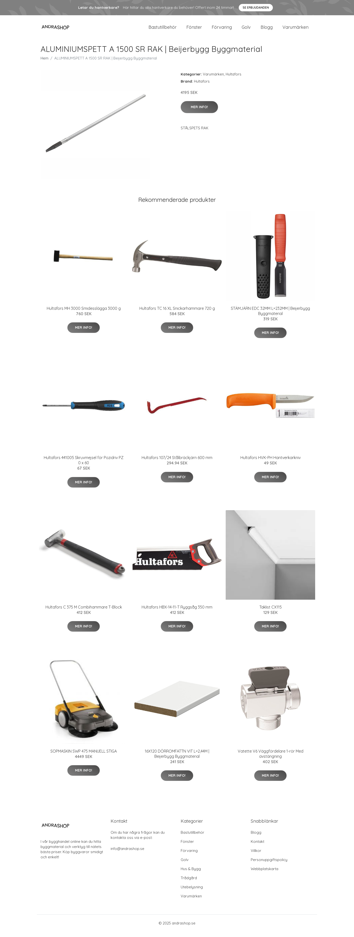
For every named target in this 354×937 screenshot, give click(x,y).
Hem (44, 63)
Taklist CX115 (270, 612)
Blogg (267, 30)
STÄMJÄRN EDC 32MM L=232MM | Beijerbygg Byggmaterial (270, 316)
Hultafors (233, 79)
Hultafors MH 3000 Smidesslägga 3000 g (84, 313)
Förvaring (222, 30)
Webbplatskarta (264, 874)
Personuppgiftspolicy (269, 865)
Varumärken (295, 30)
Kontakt (257, 847)
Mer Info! (199, 112)
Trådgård (189, 883)
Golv (246, 30)
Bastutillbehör (162, 30)
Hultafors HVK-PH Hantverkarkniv (270, 463)
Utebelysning (192, 892)
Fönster (194, 30)
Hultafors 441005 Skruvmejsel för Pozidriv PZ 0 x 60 (83, 466)
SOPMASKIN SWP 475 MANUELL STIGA (83, 756)
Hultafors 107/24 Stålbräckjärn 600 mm (177, 463)
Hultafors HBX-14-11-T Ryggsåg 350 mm (177, 612)
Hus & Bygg (191, 874)
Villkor (256, 856)
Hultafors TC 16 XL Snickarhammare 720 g (177, 313)
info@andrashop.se (127, 854)
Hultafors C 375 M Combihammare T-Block (83, 612)
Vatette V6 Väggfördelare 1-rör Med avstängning (270, 759)
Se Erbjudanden (256, 7)
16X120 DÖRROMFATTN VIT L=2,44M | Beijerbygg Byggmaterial (177, 759)
